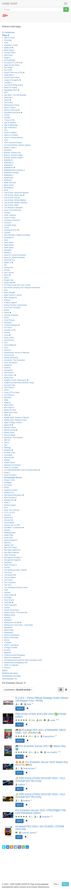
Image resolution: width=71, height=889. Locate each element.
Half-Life (7, 350)
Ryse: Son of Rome (11, 510)
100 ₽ (19, 837)
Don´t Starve (9, 273)
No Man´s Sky (9, 453)
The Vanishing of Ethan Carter (15, 587)
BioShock (7, 180)
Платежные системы (11, 676)
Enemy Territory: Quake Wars (15, 305)
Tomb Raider (9, 595)
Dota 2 (6, 278)
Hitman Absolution (11, 358)
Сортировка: (18, 690)
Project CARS (9, 480)
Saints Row (8, 518)
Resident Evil (9, 500)
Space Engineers (10, 540)
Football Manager (11, 325)
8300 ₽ (19, 821)
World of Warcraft (11, 110)
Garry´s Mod (9, 338)
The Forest (8, 580)
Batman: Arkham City (12, 153)
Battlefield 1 (8, 160)
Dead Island (8, 243)
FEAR (6, 318)
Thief (6, 590)
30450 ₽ (20, 709)
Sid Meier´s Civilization (13, 528)
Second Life (8, 520)
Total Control (9, 600)
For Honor (8, 328)
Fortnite (7, 333)
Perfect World (9, 463)
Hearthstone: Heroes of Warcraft (16, 353)
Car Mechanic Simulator (13, 208)
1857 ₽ (19, 757)
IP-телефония (8, 32)
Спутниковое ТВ (9, 679)
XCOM (6, 115)
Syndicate (8, 562)
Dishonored (8, 268)
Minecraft (8, 425)
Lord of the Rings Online (13, 85)
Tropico (7, 608)
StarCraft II (8, 98)
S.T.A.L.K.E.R (9, 513)
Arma (6, 43)
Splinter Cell (9, 545)
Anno (6, 140)
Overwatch (8, 455)
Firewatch (8, 323)
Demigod (7, 250)
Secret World (9, 523)
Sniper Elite (8, 535)
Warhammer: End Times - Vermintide (18, 625)
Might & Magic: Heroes (13, 423)
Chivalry (7, 213)
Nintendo (8, 450)
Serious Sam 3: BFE (12, 525)
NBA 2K (7, 440)
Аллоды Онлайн (10, 648)
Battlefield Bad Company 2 (14, 170)
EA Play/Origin (9, 60)
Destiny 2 (7, 253)
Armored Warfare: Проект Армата (17, 145)
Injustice (7, 368)
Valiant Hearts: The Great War (15, 613)
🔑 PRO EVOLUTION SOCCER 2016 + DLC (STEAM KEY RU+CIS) (40, 796)
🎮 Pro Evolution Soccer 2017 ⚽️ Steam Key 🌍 (40, 747)
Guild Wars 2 (9, 75)
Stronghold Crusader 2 (13, 557)
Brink (6, 190)
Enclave (7, 300)
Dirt (5, 265)
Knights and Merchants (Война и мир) (19, 383)
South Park (8, 538)
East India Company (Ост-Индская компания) (22, 288)
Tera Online (8, 103)
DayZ (6, 240)
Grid (5, 343)
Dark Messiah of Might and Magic (17, 235)
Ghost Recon (9, 340)
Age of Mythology (11, 125)
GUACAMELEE (10, 345)
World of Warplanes (11, 635)
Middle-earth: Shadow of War (15, 420)
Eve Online (8, 68)
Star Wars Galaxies (11, 552)
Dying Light (8, 283)
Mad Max (7, 397)
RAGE (6, 488)
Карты (5, 670)
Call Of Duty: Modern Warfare (15, 203)
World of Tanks (10, 108)
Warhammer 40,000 (12, 623)
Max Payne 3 (9, 408)
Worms (7, 640)
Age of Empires (10, 123)
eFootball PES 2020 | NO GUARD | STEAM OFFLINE (39, 828)
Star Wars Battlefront (12, 550)
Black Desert (9, 50)
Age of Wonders (10, 128)
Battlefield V (8, 175)
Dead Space (9, 248)
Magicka (7, 402)
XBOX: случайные (11, 645)
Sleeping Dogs (9, 533)
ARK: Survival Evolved (13, 143)
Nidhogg (7, 448)
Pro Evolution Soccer (13, 478)
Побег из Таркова (11, 665)
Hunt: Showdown (10, 363)
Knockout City (9, 385)
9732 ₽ (19, 773)
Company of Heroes (12, 220)
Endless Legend (10, 303)
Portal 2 (7, 473)
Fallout (7, 313)
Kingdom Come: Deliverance (15, 380)
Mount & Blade (10, 435)
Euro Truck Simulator (12, 308)
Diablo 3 (7, 58)
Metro (6, 415)
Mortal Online (9, 433)
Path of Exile (9, 458)
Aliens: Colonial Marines (13, 138)
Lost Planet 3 (9, 395)
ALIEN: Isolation (10, 133)
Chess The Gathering (12, 210)
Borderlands (9, 188)
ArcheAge (8, 40)
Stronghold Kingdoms (12, 560)
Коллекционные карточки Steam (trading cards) (23, 660)
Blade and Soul (10, 183)
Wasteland (8, 628)
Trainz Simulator (10, 605)
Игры (5, 35)
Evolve (6, 310)
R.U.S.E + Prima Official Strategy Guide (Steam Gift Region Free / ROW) (41, 699)
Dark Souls (8, 55)
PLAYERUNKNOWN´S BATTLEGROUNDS (21, 470)
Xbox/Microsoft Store (12, 113)
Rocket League (10, 505)
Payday (7, 460)
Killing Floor (8, 378)
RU (65, 884)
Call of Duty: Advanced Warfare (16, 193)
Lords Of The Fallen (12, 392)
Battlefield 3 (8, 163)
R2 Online (8, 485)
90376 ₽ (20, 741)
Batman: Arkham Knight (13, 155)
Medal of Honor (10, 410)
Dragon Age (8, 280)
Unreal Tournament (11, 610)
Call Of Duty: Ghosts (12, 198)
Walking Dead (9, 615)
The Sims (7, 585)
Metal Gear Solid (10, 413)
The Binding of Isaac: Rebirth (15, 570)
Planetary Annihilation (12, 465)
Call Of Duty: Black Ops (13, 195)
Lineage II (8, 83)
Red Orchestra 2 (10, 498)
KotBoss (21, 785)
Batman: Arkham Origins (13, 158)
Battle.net (8, 48)
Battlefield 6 (9, 168)
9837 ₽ (19, 789)
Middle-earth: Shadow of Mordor (16, 418)
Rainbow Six (9, 493)
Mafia (6, 400)
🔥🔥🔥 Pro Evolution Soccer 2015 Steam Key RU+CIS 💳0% (41, 763)
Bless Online (9, 185)
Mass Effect (8, 405)
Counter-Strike (9, 53)
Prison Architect (10, 475)
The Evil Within (10, 577)
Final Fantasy (9, 320)
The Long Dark (10, 582)
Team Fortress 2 (10, 565)
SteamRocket (29, 768)
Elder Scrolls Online (12, 65)
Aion (6, 130)
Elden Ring (8, 293)
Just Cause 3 (9, 375)
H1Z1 (6, 348)
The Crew (8, 572)
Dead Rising (9, 245)
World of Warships (11, 638)
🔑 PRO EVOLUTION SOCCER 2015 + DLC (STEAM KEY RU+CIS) (40, 779)
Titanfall (7, 593)
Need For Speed (10, 88)
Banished (7, 150)
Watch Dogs (9, 630)
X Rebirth (7, 643)
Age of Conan (9, 38)
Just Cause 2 (9, 373)
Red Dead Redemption (13, 495)
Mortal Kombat (10, 430)
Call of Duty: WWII (11, 205)
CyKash (7, 233)
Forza (6, 335)
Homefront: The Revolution (14, 360)
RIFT (6, 93)
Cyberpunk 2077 (10, 230)
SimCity (7, 530)
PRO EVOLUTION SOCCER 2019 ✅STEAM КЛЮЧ (40, 715)
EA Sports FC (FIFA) (12, 63)
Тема (56, 884)
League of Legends (12, 80)
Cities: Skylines (10, 215)
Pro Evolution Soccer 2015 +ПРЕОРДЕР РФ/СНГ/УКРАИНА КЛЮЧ (40, 811)
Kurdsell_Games (28, 833)
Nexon (6, 443)
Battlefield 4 (8, 165)
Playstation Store (11, 90)
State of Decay (10, 555)
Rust (6, 508)
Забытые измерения (12, 658)
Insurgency (8, 370)
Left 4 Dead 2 (9, 387)
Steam (7, 100)
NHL (6, 445)
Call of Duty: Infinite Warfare (15, 200)
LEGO (6, 390)
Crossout (7, 223)
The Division (9, 575)
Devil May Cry (9, 260)
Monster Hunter (10, 428)
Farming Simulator (11, 315)
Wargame (8, 620)
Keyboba (46, 817)
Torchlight (8, 598)
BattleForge (8, 178)
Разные (7, 668)
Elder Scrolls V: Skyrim (13, 295)
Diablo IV (8, 263)
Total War (8, 603)
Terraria (7, 567)
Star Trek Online (10, 547)
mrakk (52, 720)
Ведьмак (7, 653)
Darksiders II (9, 238)
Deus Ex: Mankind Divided (14, 258)
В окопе (7, 650)
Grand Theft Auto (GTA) (13, 73)
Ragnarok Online (10, 490)
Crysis (6, 228)
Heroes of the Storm (12, 78)
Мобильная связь (10, 673)
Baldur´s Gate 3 (10, 148)
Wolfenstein (8, 633)
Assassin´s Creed (11, 45)
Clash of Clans (9, 218)
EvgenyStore (48, 736)
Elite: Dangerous (10, 298)
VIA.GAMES (52, 752)
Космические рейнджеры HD (15, 663)
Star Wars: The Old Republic (15, 95)
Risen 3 (7, 503)
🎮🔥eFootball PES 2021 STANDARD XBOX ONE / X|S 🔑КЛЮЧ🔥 (40, 731)
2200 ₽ (19, 725)
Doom (6, 275)
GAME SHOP (9, 3)
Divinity (7, 270)
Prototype (8, 483)
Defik (29, 704)
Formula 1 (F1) (10, 330)
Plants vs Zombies (11, 468)
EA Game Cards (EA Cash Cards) (17, 285)
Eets (6, 290)
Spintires (7, 543)
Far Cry (7, 70)
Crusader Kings (10, 225)
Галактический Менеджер (14, 655)
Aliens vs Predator (11, 135)
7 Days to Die (9, 120)
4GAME (7, 118)
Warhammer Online (11, 105)
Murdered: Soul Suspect (13, 438)
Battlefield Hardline (11, 173)
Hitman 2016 (9, 355)
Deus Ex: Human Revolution (15, 255)
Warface (7, 618)
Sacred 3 (7, 515)
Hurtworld (8, 365)
